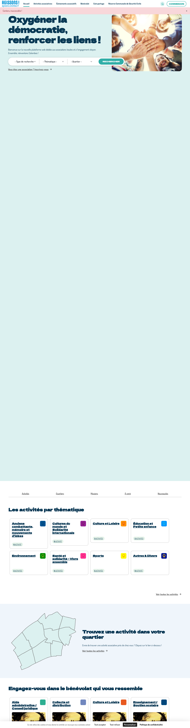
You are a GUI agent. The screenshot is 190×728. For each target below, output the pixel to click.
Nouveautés (163, 493)
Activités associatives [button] (43, 3)
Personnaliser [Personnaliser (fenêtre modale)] (130, 724)
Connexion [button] (176, 3)
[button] (162, 4)
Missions (94, 493)
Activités (25, 493)
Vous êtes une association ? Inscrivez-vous (28, 69)
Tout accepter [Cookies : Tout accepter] (100, 724)
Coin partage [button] (98, 3)
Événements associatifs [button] (66, 3)
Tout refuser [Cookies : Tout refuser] (115, 724)
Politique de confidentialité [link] (151, 724)
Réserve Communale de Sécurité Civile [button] (124, 3)
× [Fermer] (186, 10)
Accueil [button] (26, 3)
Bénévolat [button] (85, 3)
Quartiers (60, 493)
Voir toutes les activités (167, 594)
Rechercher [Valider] (111, 61)
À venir (128, 493)
